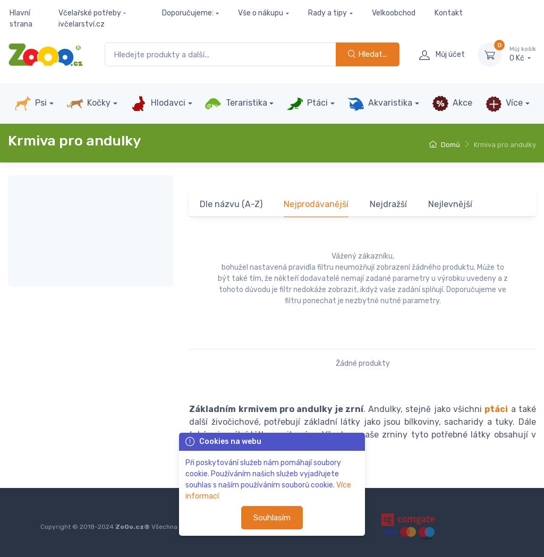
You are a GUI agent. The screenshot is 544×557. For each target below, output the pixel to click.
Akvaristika (379, 103)
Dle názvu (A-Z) (231, 204)
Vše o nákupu (260, 13)
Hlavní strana (21, 18)
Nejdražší (388, 204)
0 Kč (522, 54)
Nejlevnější (450, 204)
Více (504, 103)
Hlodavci (157, 103)
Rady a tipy (327, 13)
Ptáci (307, 103)
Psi (30, 103)
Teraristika (236, 103)
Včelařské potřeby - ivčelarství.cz (92, 18)
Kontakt (449, 13)
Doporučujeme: (188, 13)
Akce (452, 103)
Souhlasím (272, 517)
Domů (444, 145)
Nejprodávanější (316, 204)
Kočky (88, 103)
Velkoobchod (393, 13)
